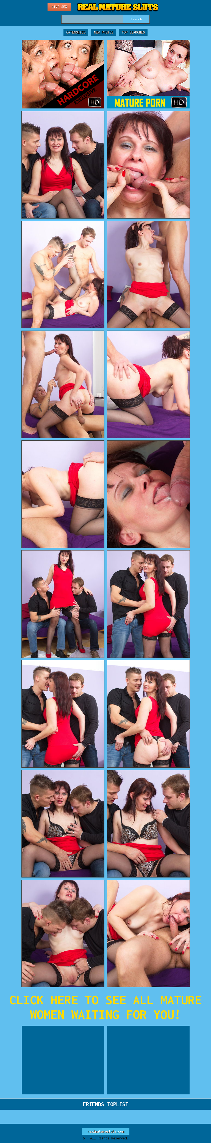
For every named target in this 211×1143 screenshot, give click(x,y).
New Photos (103, 32)
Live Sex (59, 7)
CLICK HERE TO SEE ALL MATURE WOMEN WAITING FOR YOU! (105, 1007)
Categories (75, 32)
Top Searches (133, 32)
